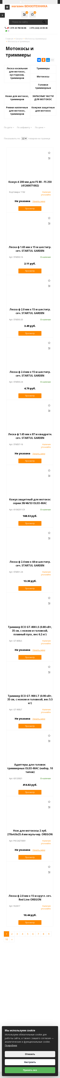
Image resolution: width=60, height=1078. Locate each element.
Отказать (30, 1054)
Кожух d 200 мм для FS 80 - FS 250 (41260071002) (30, 183)
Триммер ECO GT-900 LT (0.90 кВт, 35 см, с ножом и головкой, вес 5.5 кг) (30, 699)
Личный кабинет (30, 1)
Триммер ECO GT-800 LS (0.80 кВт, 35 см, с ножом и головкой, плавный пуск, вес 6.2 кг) (30, 630)
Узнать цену (38, 201)
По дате (9, 127)
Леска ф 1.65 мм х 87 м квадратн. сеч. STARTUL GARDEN (30, 436)
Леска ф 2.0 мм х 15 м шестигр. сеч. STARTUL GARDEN (30, 311)
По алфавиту (24, 127)
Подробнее (11, 1045)
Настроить (30, 1062)
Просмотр (30, 208)
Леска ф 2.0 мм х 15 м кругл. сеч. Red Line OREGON (30, 897)
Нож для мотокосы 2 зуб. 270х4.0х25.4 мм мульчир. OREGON (30, 832)
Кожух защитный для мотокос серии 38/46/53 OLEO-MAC (30, 501)
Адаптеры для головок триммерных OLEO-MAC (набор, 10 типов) (30, 768)
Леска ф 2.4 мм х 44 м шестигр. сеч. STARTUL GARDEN (30, 563)
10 (6, 939)
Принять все (30, 1070)
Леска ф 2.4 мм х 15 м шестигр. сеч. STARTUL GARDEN (30, 373)
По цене (40, 127)
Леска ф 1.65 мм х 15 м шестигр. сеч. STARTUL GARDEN (30, 249)
